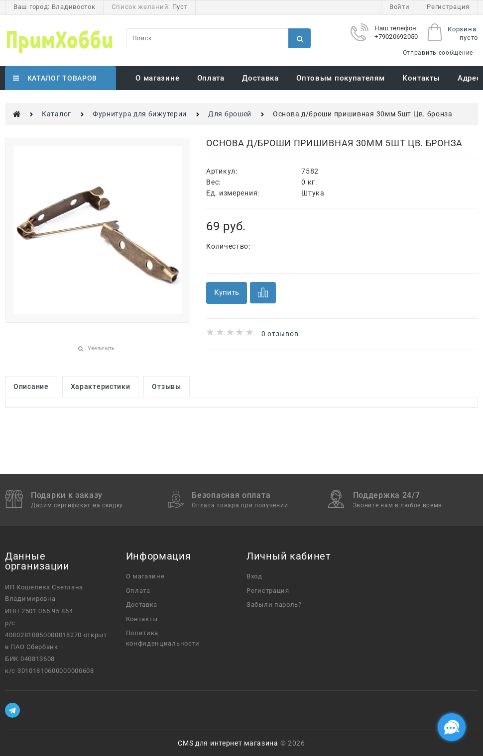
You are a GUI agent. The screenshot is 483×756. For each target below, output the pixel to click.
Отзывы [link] (166, 386)
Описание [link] (31, 386)
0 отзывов (279, 334)
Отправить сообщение (438, 52)
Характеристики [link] (100, 386)
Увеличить (101, 348)
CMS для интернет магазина (228, 743)
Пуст (180, 6)
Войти (399, 6)
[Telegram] (12, 710)
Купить (226, 292)
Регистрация (448, 6)
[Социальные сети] (452, 727)
